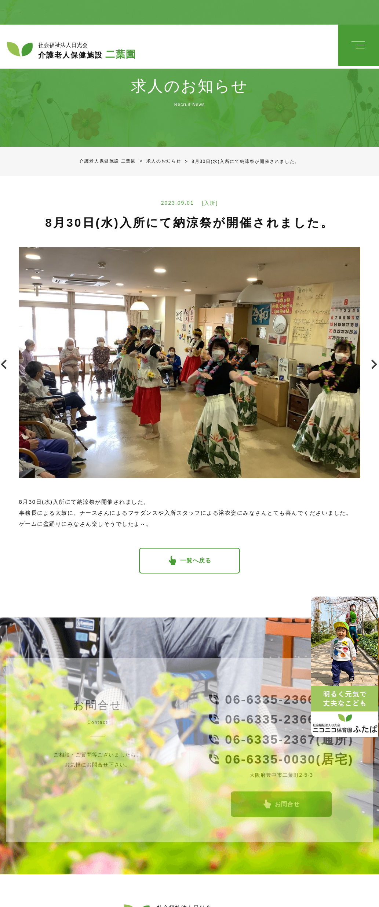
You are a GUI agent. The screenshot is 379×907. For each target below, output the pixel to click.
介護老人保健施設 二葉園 (107, 152)
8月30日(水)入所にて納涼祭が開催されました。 (240, 152)
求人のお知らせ (159, 152)
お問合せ (287, 800)
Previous (5, 355)
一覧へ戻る (195, 552)
